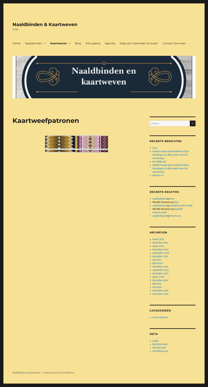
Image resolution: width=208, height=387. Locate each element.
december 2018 (160, 290)
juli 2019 (156, 283)
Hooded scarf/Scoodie (181, 205)
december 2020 (160, 273)
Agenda (110, 43)
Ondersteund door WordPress (58, 372)
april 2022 (157, 263)
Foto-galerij (92, 43)
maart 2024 (158, 246)
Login (155, 340)
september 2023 (160, 253)
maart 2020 (158, 277)
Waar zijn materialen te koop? (139, 43)
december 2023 (160, 249)
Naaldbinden (33, 43)
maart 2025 (158, 239)
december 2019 (160, 280)
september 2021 (160, 270)
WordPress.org (160, 351)
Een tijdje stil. (159, 161)
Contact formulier (174, 43)
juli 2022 (156, 259)
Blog (78, 43)
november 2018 (160, 294)
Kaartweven (58, 43)
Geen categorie (160, 317)
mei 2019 (157, 287)
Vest (154, 148)
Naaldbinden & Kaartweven (45, 24)
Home (17, 43)
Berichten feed (160, 344)
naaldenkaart (159, 198)
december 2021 (160, 266)
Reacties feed (159, 347)
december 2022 (160, 256)
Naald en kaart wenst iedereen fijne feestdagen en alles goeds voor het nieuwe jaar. (170, 155)
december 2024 (160, 242)
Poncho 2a (157, 175)
